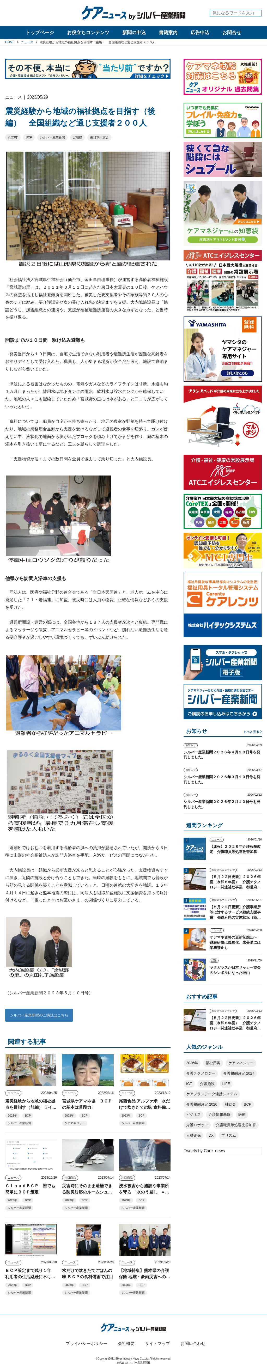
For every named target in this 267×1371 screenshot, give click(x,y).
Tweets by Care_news (204, 1151)
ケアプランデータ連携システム (211, 1094)
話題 (214, 960)
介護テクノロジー (200, 1073)
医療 (242, 1114)
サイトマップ (157, 1343)
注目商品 (70, 1177)
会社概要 (126, 1343)
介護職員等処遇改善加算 (236, 1125)
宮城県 (77, 137)
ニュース (13, 1092)
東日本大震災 (99, 137)
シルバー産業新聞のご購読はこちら (39, 1015)
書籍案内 (168, 32)
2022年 (69, 1115)
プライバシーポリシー (86, 1343)
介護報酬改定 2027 (238, 1073)
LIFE (226, 1084)
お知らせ (190, 745)
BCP (29, 137)
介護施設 (207, 1084)
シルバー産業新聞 (52, 137)
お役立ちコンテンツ (88, 32)
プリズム (228, 1135)
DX (211, 1135)
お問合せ (231, 32)
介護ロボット (197, 1125)
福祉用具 (213, 1063)
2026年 (192, 1063)
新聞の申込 (134, 32)
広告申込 (200, 32)
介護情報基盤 (219, 1114)
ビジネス (193, 1114)
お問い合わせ (192, 1343)
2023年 (13, 137)
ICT (189, 1084)
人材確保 (193, 1135)
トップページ (40, 32)
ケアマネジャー (75, 1123)
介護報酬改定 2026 (201, 1104)
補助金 (230, 1104)
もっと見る (251, 732)
